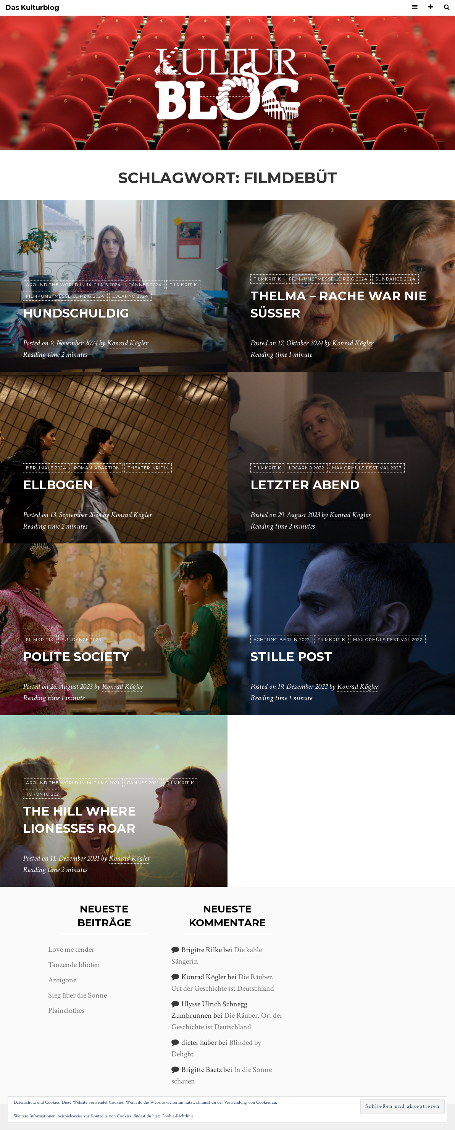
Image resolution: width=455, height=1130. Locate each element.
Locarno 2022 (306, 468)
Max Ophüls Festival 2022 (388, 639)
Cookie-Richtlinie (177, 1116)
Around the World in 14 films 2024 (73, 284)
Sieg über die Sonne (77, 995)
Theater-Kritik (148, 468)
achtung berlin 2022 (281, 639)
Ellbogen (58, 484)
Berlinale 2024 (46, 468)
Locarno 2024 (130, 296)
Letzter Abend (305, 484)
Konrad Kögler (127, 343)
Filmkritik (183, 284)
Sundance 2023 (81, 639)
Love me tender (71, 949)
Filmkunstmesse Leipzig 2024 (65, 296)
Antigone (62, 980)
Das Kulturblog (32, 8)
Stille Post (291, 656)
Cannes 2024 (145, 284)
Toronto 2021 (43, 794)
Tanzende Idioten (74, 965)
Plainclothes (66, 1011)
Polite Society (76, 656)
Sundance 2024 (395, 279)
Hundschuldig (76, 313)
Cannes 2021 (143, 782)
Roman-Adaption (97, 468)
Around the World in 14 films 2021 (72, 782)
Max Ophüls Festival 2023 (367, 468)
